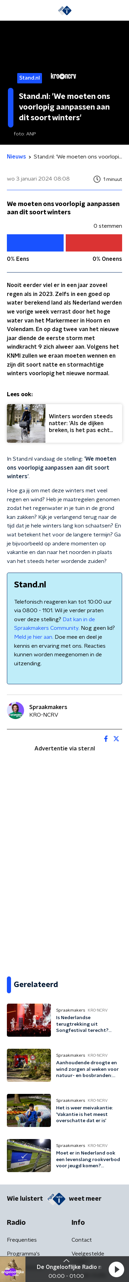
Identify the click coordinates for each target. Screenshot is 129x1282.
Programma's (23, 1254)
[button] (116, 1269)
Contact (82, 1240)
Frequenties (22, 1240)
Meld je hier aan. (33, 637)
